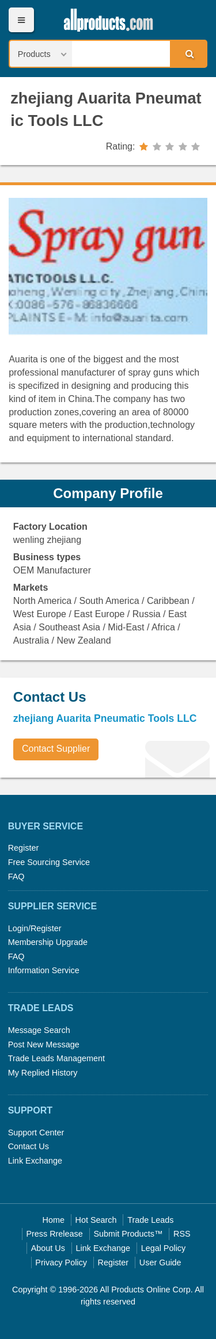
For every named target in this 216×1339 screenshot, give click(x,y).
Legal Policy (163, 1248)
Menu (21, 20)
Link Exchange (35, 1160)
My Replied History (43, 1072)
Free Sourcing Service (49, 862)
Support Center (36, 1132)
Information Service (43, 970)
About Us (48, 1248)
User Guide (160, 1262)
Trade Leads (150, 1220)
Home (54, 1220)
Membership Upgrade (48, 942)
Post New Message (43, 1044)
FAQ (16, 876)
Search (187, 53)
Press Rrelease (54, 1233)
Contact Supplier (56, 748)
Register (23, 847)
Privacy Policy (61, 1262)
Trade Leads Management (56, 1058)
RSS (182, 1233)
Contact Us (28, 1146)
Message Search (39, 1030)
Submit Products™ (127, 1233)
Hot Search (96, 1220)
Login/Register (35, 928)
